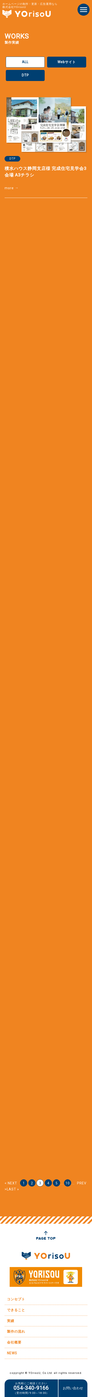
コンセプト (16, 1299)
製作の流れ (16, 1331)
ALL (25, 62)
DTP (25, 75)
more (9, 188)
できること (16, 1310)
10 (67, 1183)
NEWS (12, 1353)
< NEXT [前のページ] (11, 1183)
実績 (10, 1321)
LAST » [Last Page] (13, 1189)
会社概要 (14, 1342)
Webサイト (66, 62)
